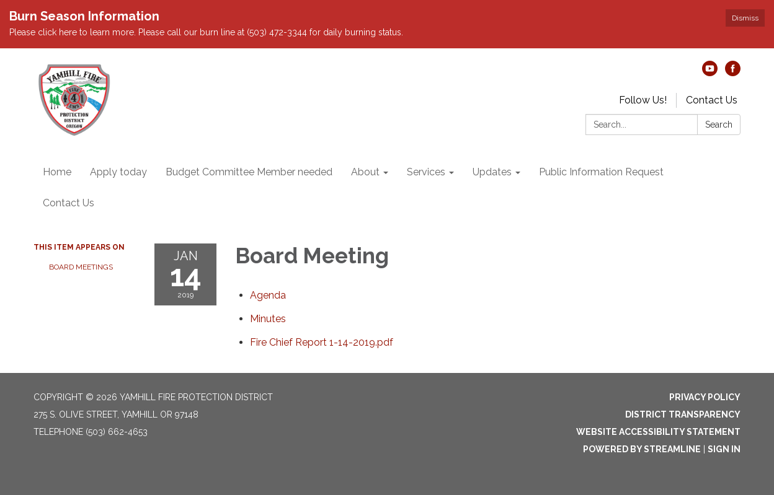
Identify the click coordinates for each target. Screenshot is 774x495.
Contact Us (711, 100)
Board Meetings (81, 267)
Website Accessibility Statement (658, 432)
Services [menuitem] (426, 172)
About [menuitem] (365, 172)
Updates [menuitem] (492, 172)
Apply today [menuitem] (118, 172)
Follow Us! (643, 100)
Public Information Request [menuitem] (601, 172)
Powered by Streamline (642, 449)
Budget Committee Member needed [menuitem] (249, 172)
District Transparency (683, 414)
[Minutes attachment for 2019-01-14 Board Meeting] (268, 319)
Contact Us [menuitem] (68, 203)
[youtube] (710, 73)
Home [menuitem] (57, 172)
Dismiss (745, 18)
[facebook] (733, 73)
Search (718, 124)
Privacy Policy (705, 397)
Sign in (724, 449)
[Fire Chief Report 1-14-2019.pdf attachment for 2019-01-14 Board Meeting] (321, 342)
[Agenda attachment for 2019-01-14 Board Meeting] (268, 295)
